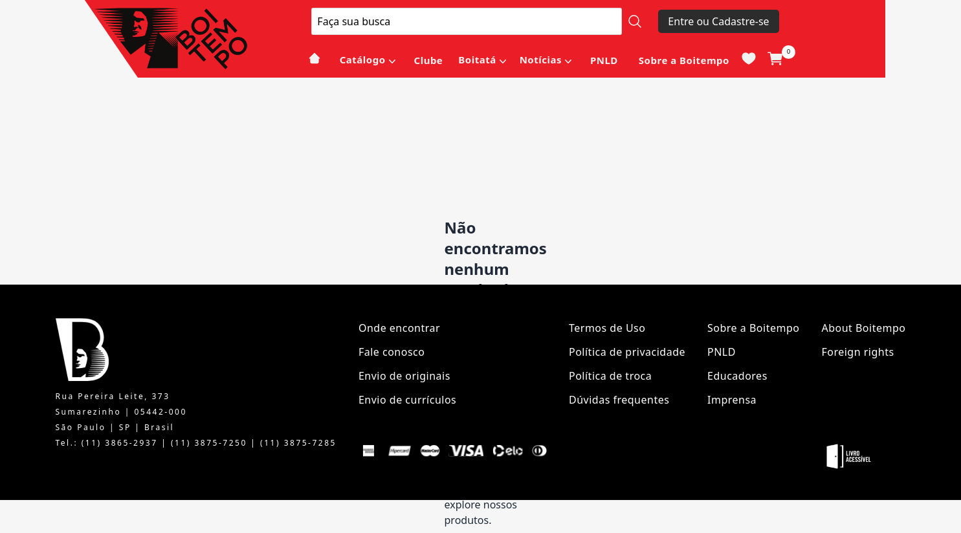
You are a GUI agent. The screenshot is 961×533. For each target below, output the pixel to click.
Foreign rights (857, 352)
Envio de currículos (407, 400)
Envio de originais (404, 376)
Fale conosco (392, 352)
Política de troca (610, 376)
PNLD (604, 60)
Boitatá (477, 59)
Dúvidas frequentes (619, 400)
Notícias (541, 59)
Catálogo (363, 59)
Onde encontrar (399, 328)
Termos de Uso (607, 328)
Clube (428, 60)
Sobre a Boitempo (684, 60)
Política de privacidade (627, 352)
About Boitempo (863, 328)
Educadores (737, 376)
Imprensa (732, 400)
